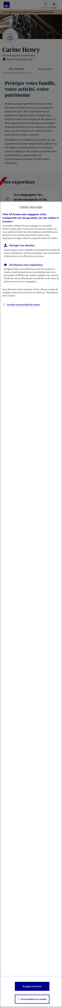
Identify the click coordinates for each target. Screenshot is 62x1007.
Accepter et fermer (32, 986)
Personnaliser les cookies (34, 999)
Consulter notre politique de (23, 304)
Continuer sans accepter (31, 207)
